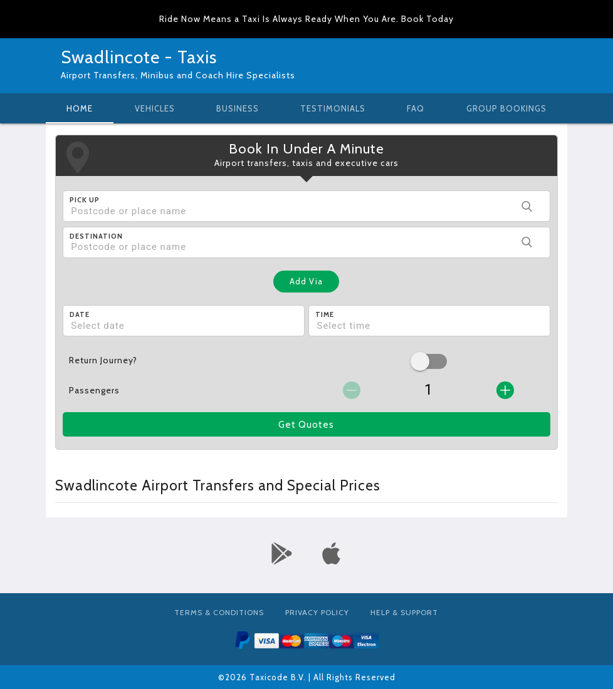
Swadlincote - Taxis (139, 57)
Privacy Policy (317, 612)
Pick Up (85, 199)
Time (324, 314)
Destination (96, 236)
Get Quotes (306, 424)
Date (80, 314)
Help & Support (404, 612)
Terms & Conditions (219, 612)
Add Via (306, 281)
